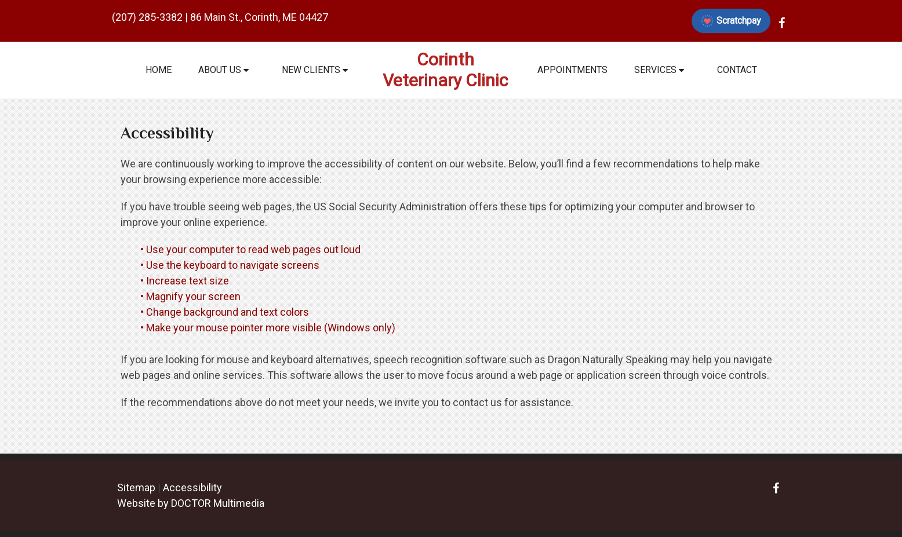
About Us (219, 69)
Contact (737, 69)
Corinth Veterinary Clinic (445, 69)
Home (159, 69)
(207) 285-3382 (147, 17)
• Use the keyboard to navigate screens (231, 265)
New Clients (311, 69)
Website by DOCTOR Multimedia (190, 503)
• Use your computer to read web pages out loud (251, 249)
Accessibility (192, 487)
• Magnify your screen (191, 296)
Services (655, 69)
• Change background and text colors (225, 312)
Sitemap (136, 487)
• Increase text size (185, 281)
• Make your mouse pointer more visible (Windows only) (267, 328)
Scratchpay (731, 20)
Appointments (572, 69)
